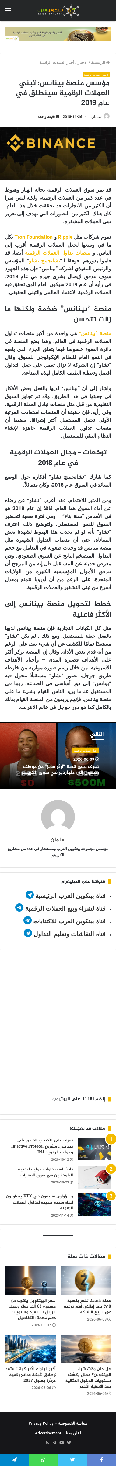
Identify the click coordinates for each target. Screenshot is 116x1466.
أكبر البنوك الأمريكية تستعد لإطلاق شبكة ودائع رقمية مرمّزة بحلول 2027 (30, 1375)
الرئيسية (100, 62)
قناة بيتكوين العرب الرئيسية (70, 895)
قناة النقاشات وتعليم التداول (69, 934)
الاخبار (83, 62)
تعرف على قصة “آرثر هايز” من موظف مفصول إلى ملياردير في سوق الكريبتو (60, 770)
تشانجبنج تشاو (44, 261)
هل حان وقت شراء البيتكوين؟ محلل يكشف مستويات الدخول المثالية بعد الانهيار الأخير (88, 1378)
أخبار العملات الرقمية (56, 62)
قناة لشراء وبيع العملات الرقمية (65, 908)
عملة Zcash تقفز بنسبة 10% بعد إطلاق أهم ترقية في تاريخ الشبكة (87, 1306)
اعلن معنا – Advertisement (58, 1433)
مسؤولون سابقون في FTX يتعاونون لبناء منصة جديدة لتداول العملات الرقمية (39, 1202)
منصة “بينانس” (95, 333)
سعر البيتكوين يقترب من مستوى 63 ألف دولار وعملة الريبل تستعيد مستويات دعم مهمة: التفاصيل (32, 1309)
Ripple (65, 237)
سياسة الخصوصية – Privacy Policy (58, 1423)
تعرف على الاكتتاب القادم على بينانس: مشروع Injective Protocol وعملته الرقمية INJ (42, 1146)
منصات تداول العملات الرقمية (57, 253)
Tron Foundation (34, 237)
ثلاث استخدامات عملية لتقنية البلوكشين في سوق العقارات (45, 1172)
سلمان (96, 117)
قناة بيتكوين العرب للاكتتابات (69, 921)
